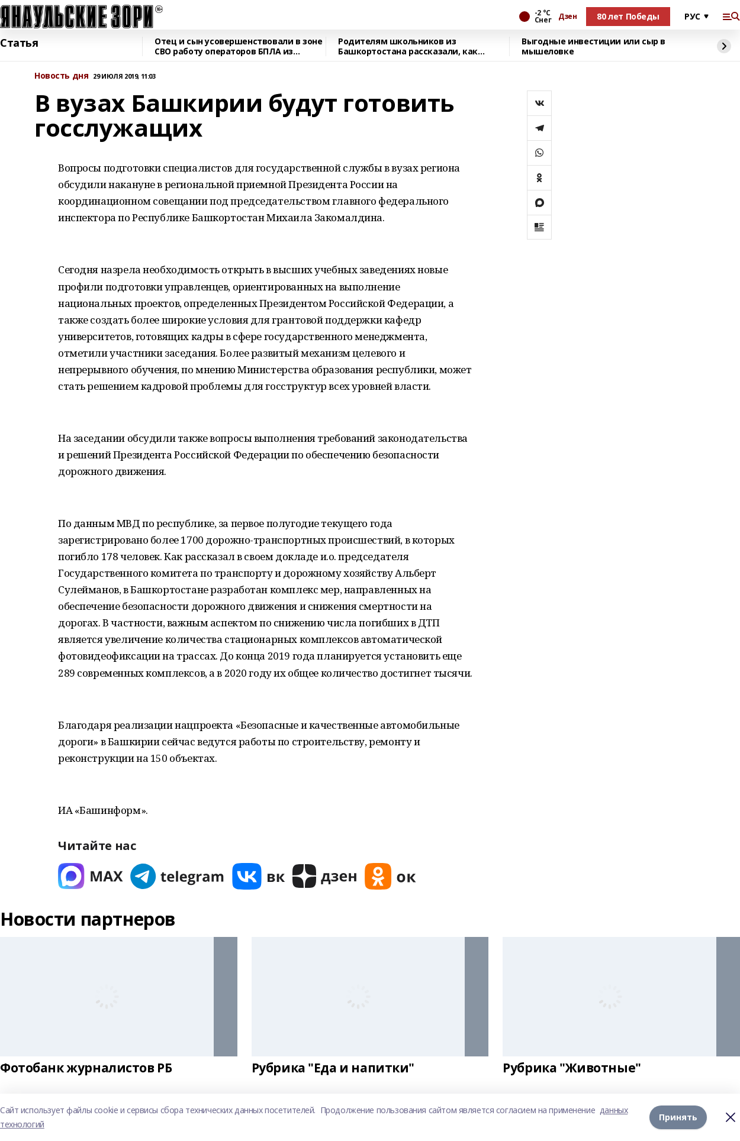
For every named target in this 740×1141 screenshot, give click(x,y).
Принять (678, 1117)
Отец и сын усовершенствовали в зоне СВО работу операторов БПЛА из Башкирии (238, 46)
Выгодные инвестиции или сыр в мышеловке (593, 46)
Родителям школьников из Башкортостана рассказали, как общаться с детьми (408, 46)
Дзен (567, 16)
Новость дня (61, 76)
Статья (19, 43)
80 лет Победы (628, 16)
